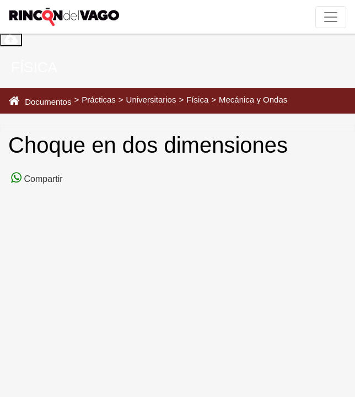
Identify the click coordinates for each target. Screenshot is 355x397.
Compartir (42, 179)
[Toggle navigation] (330, 17)
